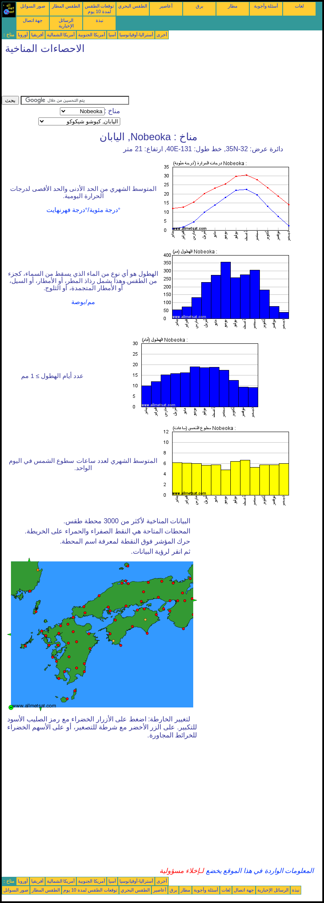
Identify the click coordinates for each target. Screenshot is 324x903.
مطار (233, 5)
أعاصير (166, 5)
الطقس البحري (132, 5)
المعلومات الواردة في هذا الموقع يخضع (258, 870)
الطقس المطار (66, 5)
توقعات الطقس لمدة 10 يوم (99, 8)
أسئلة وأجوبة (266, 5)
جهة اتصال (33, 20)
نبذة (99, 20)
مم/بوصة (82, 302)
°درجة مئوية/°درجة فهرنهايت (83, 210)
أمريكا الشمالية (61, 34)
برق (199, 5)
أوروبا (23, 34)
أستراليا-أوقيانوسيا (136, 34)
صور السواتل (32, 5)
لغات (299, 5)
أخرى (162, 34)
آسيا (112, 34)
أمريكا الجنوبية (91, 34)
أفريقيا (37, 34)
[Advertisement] (155, 77)
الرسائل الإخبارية (66, 23)
